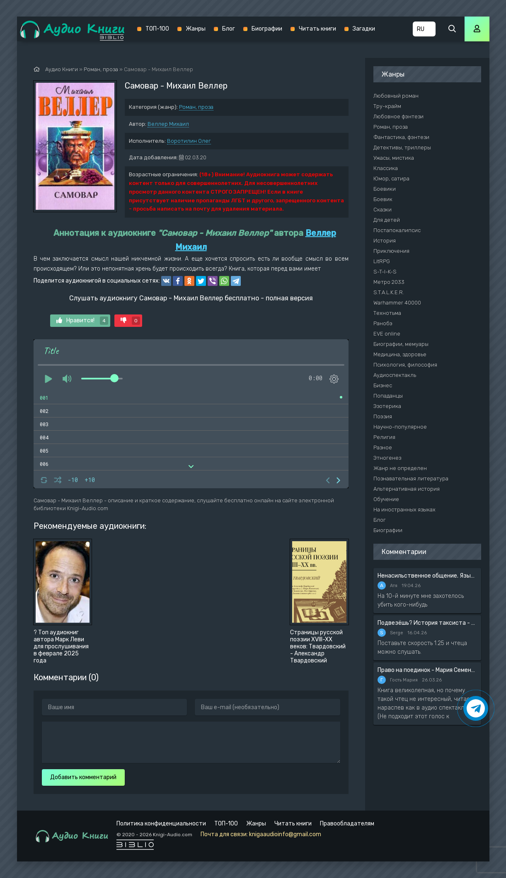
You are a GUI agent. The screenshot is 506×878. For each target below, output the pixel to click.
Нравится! (82, 321)
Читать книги (317, 28)
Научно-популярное (400, 427)
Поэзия (382, 416)
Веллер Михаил (168, 124)
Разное (382, 447)
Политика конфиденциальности (161, 823)
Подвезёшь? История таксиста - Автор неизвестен (427, 622)
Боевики (384, 189)
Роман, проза (196, 107)
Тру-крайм (387, 106)
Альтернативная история (406, 489)
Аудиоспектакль (394, 375)
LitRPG (381, 261)
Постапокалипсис (397, 230)
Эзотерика (387, 406)
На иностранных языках (404, 509)
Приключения (391, 251)
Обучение (386, 499)
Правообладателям (347, 823)
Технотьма (387, 313)
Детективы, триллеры (402, 147)
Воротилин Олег (189, 141)
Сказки (382, 209)
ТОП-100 (157, 28)
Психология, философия (405, 365)
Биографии (267, 28)
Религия (384, 437)
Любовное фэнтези (398, 116)
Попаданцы (388, 396)
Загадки (364, 28)
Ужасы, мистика (393, 158)
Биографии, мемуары (401, 344)
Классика (385, 168)
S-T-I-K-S (385, 272)
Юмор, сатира (391, 178)
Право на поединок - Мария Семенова (427, 670)
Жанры (196, 28)
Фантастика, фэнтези (401, 137)
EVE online (386, 334)
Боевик (382, 199)
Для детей (386, 220)
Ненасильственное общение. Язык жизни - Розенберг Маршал (427, 575)
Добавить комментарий (83, 777)
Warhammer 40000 (397, 303)
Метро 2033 (388, 282)
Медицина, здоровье (399, 354)
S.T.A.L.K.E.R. (388, 292)
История (384, 240)
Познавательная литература (410, 478)
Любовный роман (396, 96)
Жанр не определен (400, 468)
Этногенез (387, 458)
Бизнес (382, 385)
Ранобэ (382, 323)
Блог (228, 28)
